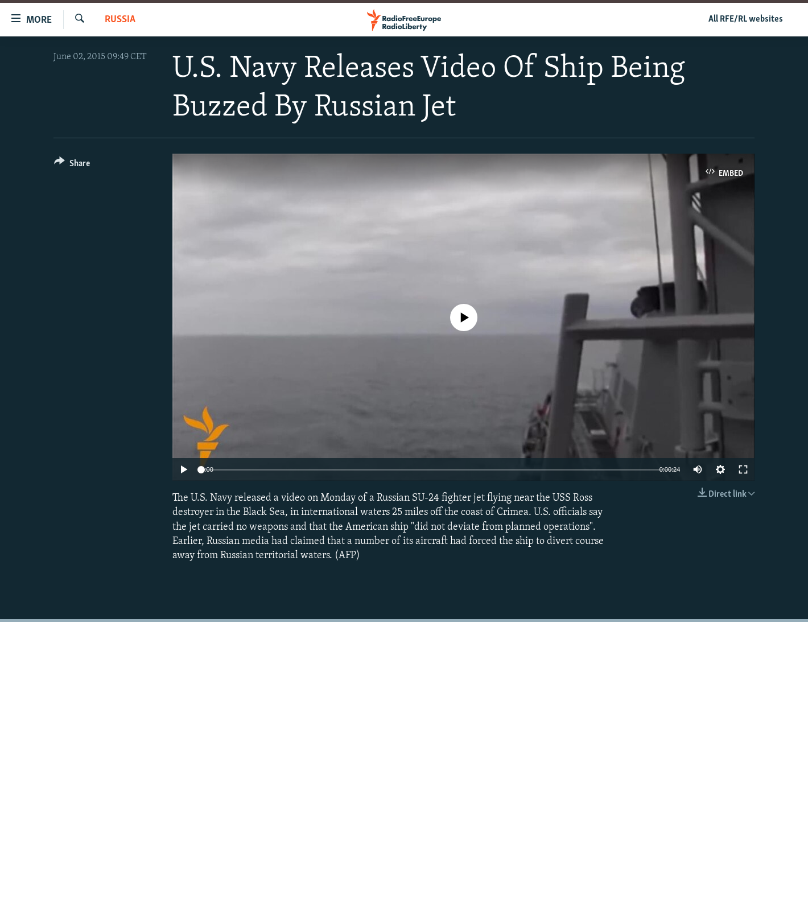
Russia (120, 19)
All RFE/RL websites (745, 19)
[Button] (72, 165)
